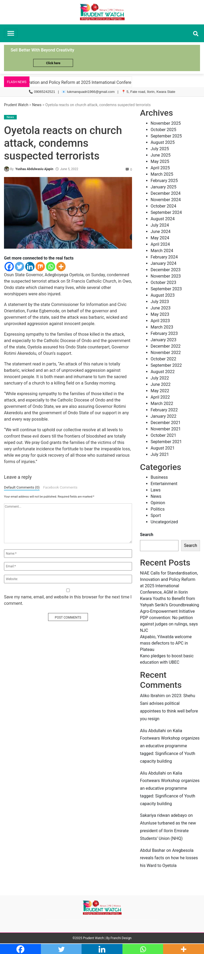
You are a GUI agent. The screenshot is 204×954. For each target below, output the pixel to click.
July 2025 (160, 148)
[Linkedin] (30, 266)
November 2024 (166, 199)
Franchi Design (120, 938)
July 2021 (160, 454)
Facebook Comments (60, 487)
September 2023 (166, 288)
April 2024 (160, 244)
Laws (156, 490)
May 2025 (160, 161)
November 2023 (166, 276)
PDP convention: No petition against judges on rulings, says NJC (169, 624)
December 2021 (166, 422)
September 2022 (166, 365)
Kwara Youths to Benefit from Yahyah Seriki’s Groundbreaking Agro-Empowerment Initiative (169, 605)
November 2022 (166, 352)
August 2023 (163, 295)
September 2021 (166, 441)
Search (146, 534)
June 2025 (161, 155)
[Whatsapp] (50, 266)
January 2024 (163, 263)
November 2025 (166, 123)
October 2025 (163, 129)
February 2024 (164, 257)
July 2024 (160, 225)
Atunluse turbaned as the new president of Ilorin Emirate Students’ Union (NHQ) (168, 831)
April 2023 (160, 320)
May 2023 (160, 314)
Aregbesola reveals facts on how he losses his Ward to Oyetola (169, 858)
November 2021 (166, 428)
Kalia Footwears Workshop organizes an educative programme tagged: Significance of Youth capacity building (169, 746)
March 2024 (162, 250)
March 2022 (162, 403)
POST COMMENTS (68, 617)
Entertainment (164, 483)
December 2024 (166, 193)
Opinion (158, 502)
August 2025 (163, 142)
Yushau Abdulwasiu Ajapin (34, 169)
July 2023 (160, 301)
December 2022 (166, 346)
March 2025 (162, 174)
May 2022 (160, 390)
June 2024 (161, 231)
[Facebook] (9, 266)
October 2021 (163, 435)
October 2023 (163, 282)
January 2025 (163, 186)
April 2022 (160, 397)
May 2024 (160, 237)
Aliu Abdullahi (153, 730)
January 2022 (163, 416)
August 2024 (163, 218)
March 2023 (162, 327)
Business (159, 477)
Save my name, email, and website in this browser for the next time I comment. (67, 600)
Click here (53, 63)
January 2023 (163, 339)
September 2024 (166, 212)
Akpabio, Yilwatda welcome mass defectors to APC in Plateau (166, 643)
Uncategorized (164, 521)
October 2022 (163, 358)
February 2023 (164, 333)
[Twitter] (19, 266)
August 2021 (163, 448)
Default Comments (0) (22, 487)
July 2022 (160, 378)
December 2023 (166, 269)
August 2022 (163, 371)
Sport (156, 515)
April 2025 (160, 167)
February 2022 (164, 409)
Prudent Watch (16, 105)
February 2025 (164, 180)
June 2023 (161, 307)
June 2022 (161, 384)
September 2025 (166, 136)
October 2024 (163, 206)
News (36, 105)
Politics (158, 509)
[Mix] (40, 266)
